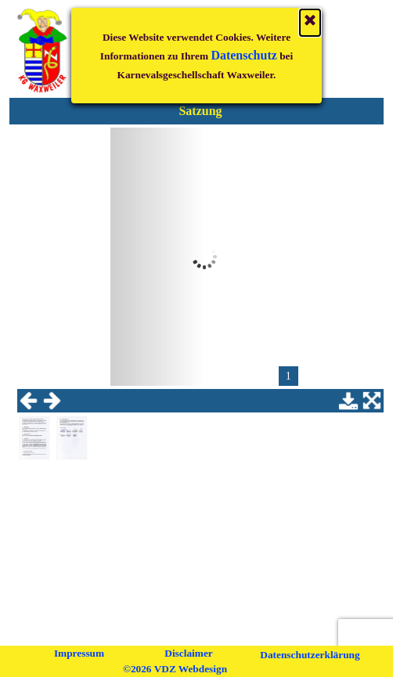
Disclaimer (188, 653)
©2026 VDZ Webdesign (175, 669)
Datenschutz (243, 44)
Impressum (79, 653)
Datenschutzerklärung (309, 655)
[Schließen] (310, 12)
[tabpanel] (200, 111)
